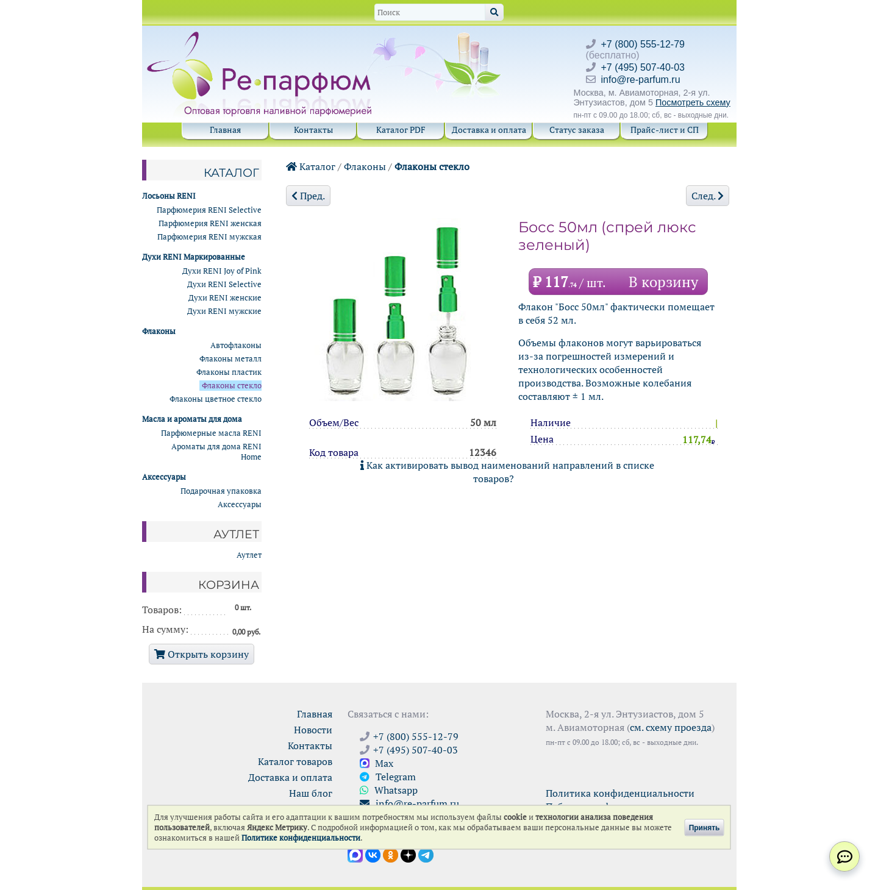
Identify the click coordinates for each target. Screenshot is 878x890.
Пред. (308, 195)
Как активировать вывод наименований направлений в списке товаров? (507, 471)
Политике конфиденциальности (300, 838)
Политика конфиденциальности (620, 793)
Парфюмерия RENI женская (210, 223)
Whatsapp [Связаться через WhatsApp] (389, 790)
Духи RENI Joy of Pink (222, 271)
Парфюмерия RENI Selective (209, 210)
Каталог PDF (401, 129)
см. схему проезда (671, 727)
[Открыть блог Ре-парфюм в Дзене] (408, 854)
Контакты (313, 129)
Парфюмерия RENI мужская (209, 237)
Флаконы (365, 166)
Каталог (310, 166)
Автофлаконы (236, 345)
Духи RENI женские (225, 298)
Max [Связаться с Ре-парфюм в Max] (376, 763)
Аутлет (249, 555)
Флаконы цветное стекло (216, 399)
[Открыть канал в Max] (355, 854)
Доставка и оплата (489, 129)
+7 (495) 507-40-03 (643, 67)
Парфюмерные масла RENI (211, 433)
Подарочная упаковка (221, 491)
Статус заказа (576, 129)
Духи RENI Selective (224, 284)
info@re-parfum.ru (640, 79)
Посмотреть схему (692, 102)
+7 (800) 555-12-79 (643, 44)
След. (707, 195)
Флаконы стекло (431, 166)
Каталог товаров (295, 761)
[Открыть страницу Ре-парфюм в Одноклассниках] (390, 854)
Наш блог (310, 793)
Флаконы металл (230, 359)
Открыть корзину (201, 654)
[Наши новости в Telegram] (426, 854)
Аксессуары (240, 504)
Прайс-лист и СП (664, 129)
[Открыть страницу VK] (372, 854)
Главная (225, 129)
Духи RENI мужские (224, 311)
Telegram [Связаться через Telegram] (388, 776)
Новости (313, 729)
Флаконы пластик (229, 372)
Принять (704, 827)
